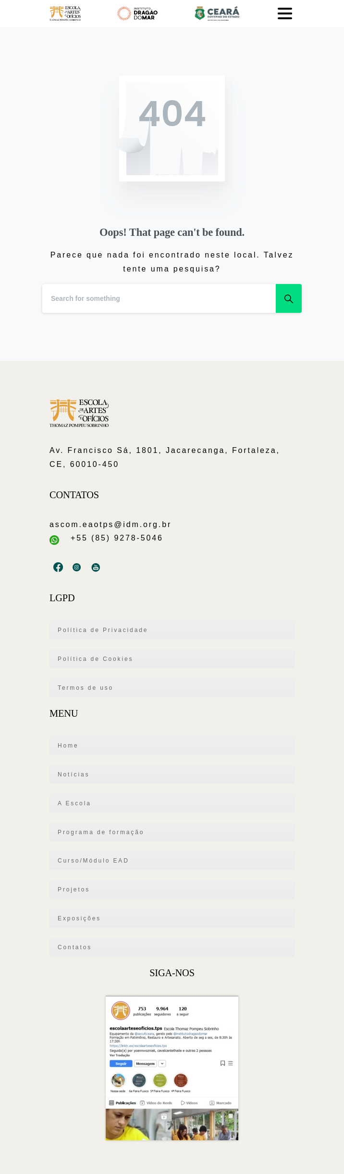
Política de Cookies (95, 659)
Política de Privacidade (103, 630)
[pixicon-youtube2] (96, 567)
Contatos (75, 947)
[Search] (159, 298)
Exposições (79, 918)
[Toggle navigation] (285, 13)
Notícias (73, 774)
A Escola (74, 803)
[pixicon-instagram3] (77, 567)
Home (68, 745)
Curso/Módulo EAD (93, 860)
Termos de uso (85, 687)
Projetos (74, 889)
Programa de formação (101, 832)
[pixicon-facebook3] (58, 567)
